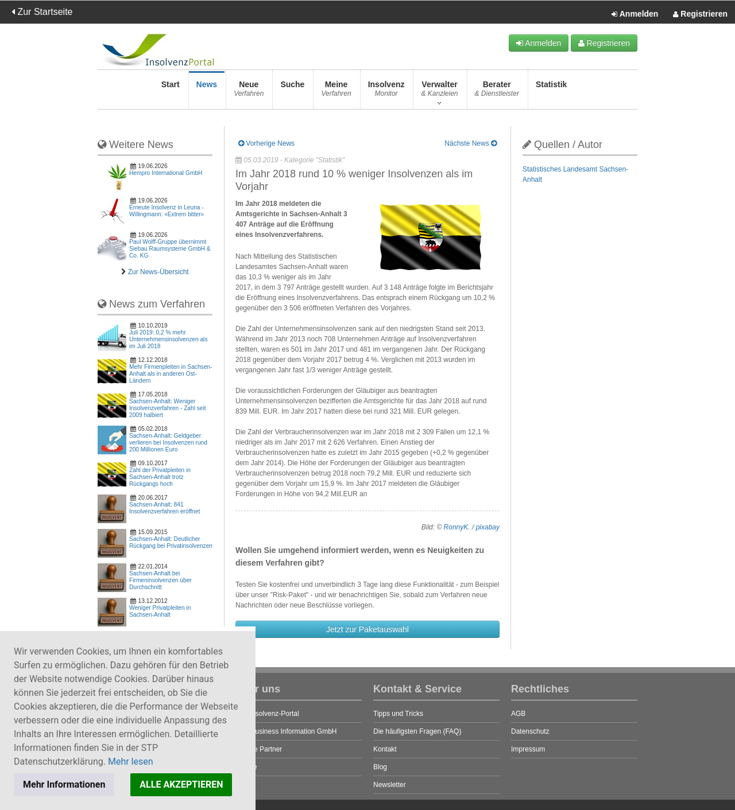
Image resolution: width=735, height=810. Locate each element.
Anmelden (635, 14)
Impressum (528, 749)
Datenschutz (530, 731)
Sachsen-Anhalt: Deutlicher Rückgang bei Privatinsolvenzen (170, 542)
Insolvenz (386, 92)
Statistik (551, 92)
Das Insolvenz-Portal (267, 714)
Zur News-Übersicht (158, 272)
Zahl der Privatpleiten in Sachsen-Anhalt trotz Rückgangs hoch (160, 477)
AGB (518, 714)
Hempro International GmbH (165, 173)
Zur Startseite (41, 12)
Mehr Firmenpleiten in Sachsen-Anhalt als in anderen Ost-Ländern (170, 374)
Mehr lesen (130, 761)
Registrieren (700, 14)
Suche (292, 92)
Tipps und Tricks (398, 714)
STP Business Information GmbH (286, 731)
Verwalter (439, 92)
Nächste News (470, 143)
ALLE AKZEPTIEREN (181, 784)
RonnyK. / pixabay (472, 527)
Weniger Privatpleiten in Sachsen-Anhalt (160, 611)
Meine (336, 92)
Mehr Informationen (64, 784)
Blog (380, 767)
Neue (249, 92)
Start (170, 92)
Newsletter (389, 785)
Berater (497, 92)
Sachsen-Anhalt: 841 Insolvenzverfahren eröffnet (164, 508)
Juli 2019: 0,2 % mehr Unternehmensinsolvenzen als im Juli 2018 (168, 339)
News (207, 92)
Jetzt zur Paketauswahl (367, 629)
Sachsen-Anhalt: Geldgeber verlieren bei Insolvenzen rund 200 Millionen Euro (168, 443)
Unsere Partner (258, 749)
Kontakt (385, 749)
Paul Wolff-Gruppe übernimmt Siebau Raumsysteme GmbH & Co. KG (170, 249)
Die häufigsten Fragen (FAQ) (417, 731)
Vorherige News (266, 143)
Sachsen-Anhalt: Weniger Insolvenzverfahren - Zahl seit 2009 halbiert (167, 408)
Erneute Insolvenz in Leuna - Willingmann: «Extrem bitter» (166, 210)
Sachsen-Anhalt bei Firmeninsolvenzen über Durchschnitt (160, 580)
